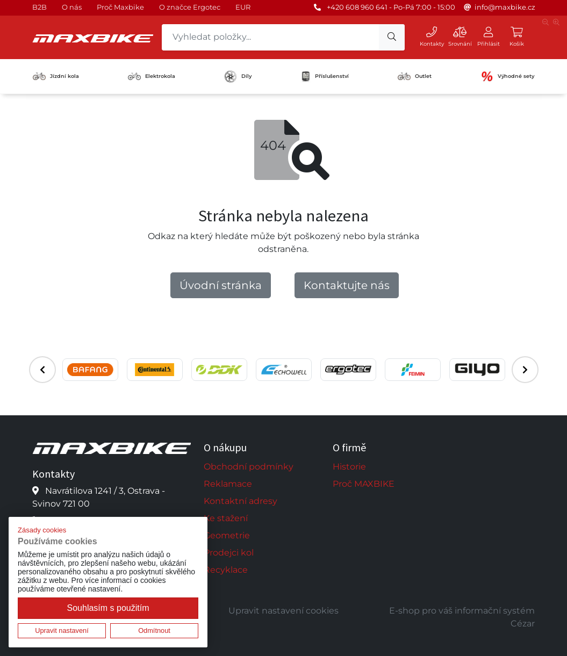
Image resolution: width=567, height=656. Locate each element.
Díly (238, 76)
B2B (39, 7)
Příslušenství (324, 76)
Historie (349, 467)
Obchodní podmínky (248, 467)
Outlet (415, 76)
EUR (242, 7)
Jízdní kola (56, 76)
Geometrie (227, 535)
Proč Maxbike (120, 7)
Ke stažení (226, 518)
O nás (72, 7)
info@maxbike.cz (505, 7)
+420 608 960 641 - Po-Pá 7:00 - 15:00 (391, 7)
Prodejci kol (229, 552)
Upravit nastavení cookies (283, 610)
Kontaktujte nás (347, 285)
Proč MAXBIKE (363, 484)
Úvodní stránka (221, 285)
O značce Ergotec (189, 7)
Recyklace (226, 570)
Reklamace (228, 484)
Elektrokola (151, 76)
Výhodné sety (507, 76)
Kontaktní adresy (240, 501)
